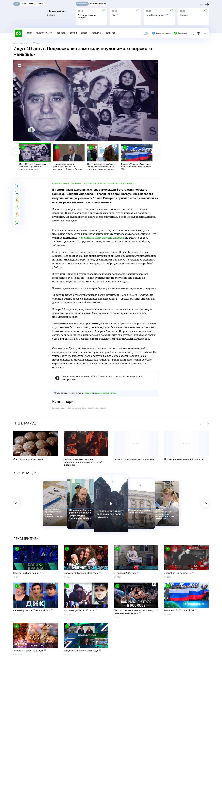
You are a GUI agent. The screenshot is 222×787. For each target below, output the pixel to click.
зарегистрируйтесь (106, 393)
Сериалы (110, 33)
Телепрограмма (44, 33)
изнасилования (60, 184)
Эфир (29, 33)
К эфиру (51, 15)
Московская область (94, 184)
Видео (84, 33)
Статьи (73, 33)
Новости (61, 33)
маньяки (76, 184)
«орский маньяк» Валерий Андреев (101, 238)
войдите (89, 393)
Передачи (97, 33)
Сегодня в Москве (161, 33)
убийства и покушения (120, 184)
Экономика (180, 33)
